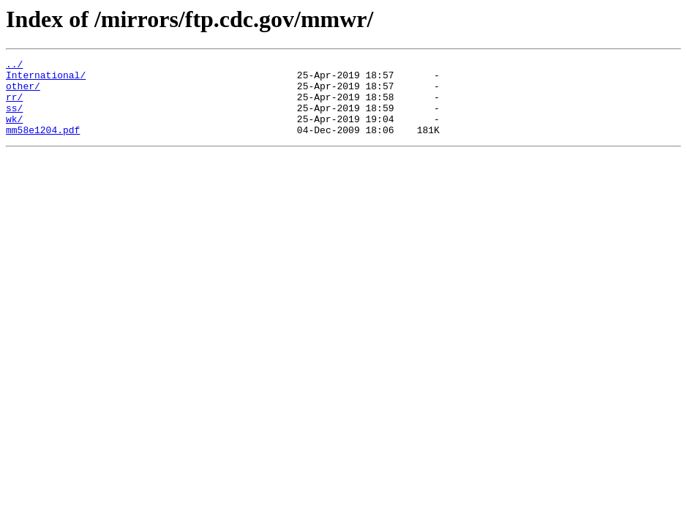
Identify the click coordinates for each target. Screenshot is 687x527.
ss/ (14, 118)
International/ (46, 79)
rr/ (14, 105)
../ (14, 65)
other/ (23, 92)
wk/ (14, 131)
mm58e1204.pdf (43, 145)
